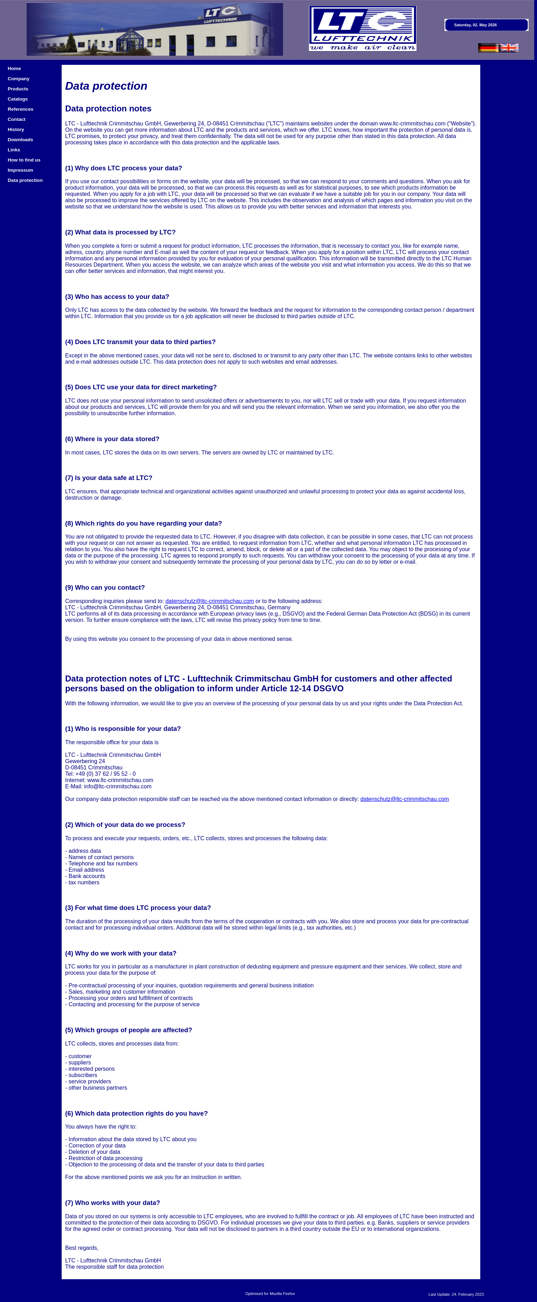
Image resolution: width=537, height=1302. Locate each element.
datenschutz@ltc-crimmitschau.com (209, 601)
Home (14, 68)
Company (18, 78)
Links (14, 149)
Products (18, 88)
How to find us (24, 160)
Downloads (20, 139)
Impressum (20, 170)
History (16, 129)
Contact (17, 119)
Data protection (25, 180)
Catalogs (18, 99)
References (20, 109)
